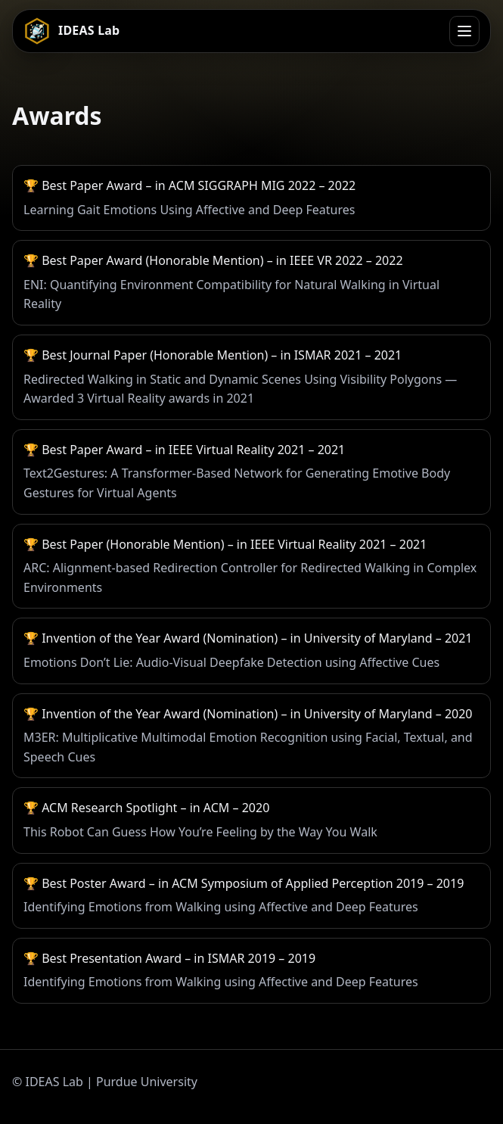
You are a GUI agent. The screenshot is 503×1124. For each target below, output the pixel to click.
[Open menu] (464, 31)
